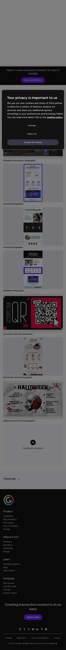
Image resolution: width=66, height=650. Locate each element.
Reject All (32, 134)
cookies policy (55, 117)
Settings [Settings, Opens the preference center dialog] (32, 125)
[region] (33, 120)
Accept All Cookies (33, 142)
